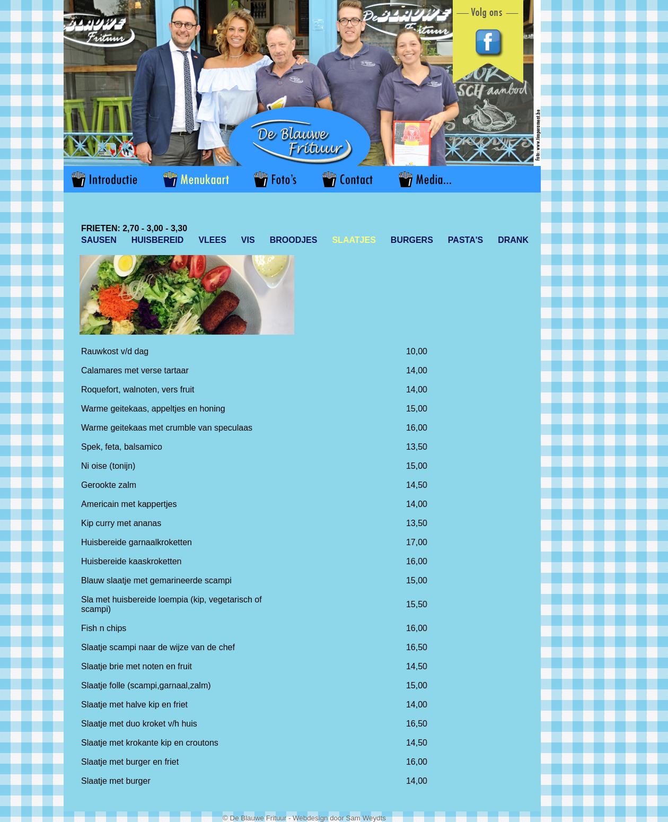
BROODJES (294, 239)
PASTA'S (465, 239)
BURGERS (412, 239)
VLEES (212, 239)
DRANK (513, 239)
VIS (248, 239)
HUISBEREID (157, 239)
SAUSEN (99, 239)
